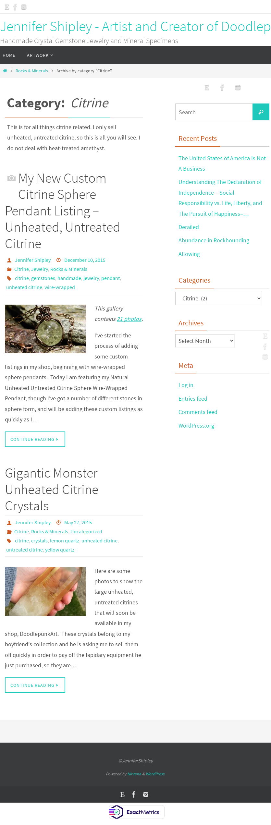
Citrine (21, 269)
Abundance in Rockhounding (214, 240)
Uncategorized (86, 531)
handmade (69, 278)
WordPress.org (196, 425)
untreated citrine (24, 549)
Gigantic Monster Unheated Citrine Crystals (51, 489)
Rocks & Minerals (32, 71)
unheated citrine (24, 287)
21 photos (129, 318)
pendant (110, 278)
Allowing (189, 254)
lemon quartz (64, 540)
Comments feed (198, 412)
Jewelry (39, 269)
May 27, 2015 (78, 522)
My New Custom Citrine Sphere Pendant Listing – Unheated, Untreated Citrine (62, 210)
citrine (22, 278)
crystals (39, 540)
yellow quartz (59, 549)
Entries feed (193, 398)
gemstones (43, 278)
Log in (186, 385)
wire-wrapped (59, 287)
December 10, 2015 (84, 260)
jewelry (91, 278)
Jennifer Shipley (33, 260)
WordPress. (155, 774)
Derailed (189, 227)
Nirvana (134, 774)
